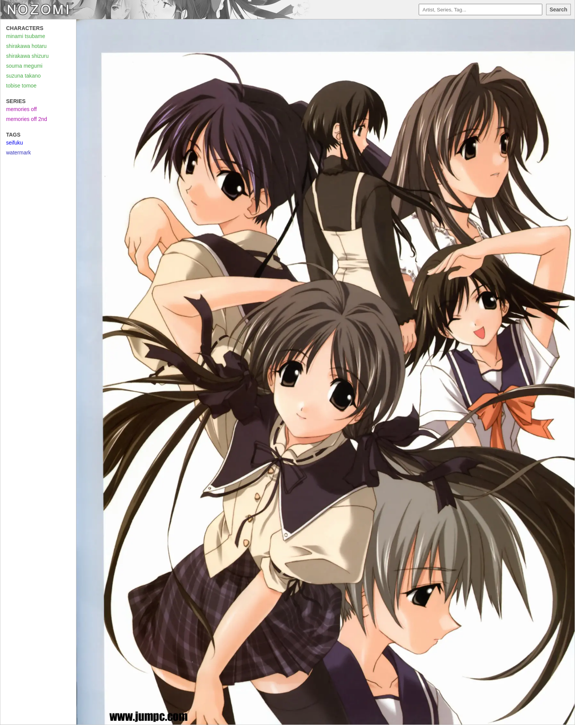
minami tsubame (25, 36)
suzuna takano (23, 76)
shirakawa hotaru (26, 46)
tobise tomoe (21, 86)
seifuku (14, 143)
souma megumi (24, 66)
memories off (21, 109)
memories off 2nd (26, 119)
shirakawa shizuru (27, 56)
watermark (18, 152)
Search (558, 9)
